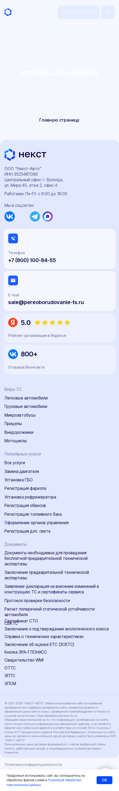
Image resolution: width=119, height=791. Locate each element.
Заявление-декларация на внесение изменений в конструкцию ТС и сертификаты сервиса (51, 589)
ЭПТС (9, 675)
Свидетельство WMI (24, 660)
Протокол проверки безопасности (37, 600)
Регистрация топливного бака (33, 514)
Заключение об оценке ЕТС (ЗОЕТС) (39, 644)
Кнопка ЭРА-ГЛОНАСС (25, 652)
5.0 (26, 322)
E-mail (13, 295)
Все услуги (14, 462)
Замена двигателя (21, 471)
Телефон (16, 252)
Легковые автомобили (26, 398)
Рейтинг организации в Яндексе (37, 335)
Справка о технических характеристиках (44, 636)
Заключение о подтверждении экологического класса (56, 628)
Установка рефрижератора (30, 497)
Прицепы (13, 423)
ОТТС (10, 668)
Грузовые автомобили (25, 406)
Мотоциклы (15, 440)
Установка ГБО (18, 479)
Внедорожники (19, 432)
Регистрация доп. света (27, 531)
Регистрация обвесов (25, 505)
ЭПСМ (10, 683)
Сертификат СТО (21, 621)
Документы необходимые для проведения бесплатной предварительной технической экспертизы (46, 558)
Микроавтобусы (20, 415)
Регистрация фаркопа (25, 488)
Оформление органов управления (36, 522)
